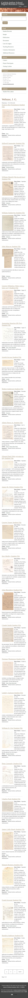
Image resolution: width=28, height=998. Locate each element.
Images (5, 34)
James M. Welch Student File (12, 487)
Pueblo (7, 925)
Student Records (7, 31)
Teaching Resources (8, 47)
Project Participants (8, 63)
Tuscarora (8, 412)
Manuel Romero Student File (12, 865)
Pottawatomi (8, 819)
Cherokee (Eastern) (10, 167)
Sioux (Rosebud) (12, 347)
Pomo (7, 683)
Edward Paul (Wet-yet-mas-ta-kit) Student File (13, 457)
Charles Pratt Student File (11, 799)
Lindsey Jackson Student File (12, 693)
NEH (18, 987)
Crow (7, 313)
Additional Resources (8, 53)
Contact (5, 60)
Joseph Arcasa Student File (11, 357)
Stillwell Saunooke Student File (13, 143)
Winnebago (8, 615)
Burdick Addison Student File (12, 935)
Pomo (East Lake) (13, 683)
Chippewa (8, 203)
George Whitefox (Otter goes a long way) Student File (13, 287)
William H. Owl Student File (12, 728)
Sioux (7, 133)
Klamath (8, 546)
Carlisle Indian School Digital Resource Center (12, 2)
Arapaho (8, 959)
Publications (6, 37)
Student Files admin (8, 91)
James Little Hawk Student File (13, 829)
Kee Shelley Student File (11, 556)
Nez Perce (8, 477)
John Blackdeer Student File (12, 590)
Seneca (7, 446)
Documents (6, 40)
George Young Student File (11, 522)
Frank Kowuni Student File (11, 900)
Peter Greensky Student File (12, 763)
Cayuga (11, 718)
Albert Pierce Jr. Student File (12, 423)
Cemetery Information (9, 50)
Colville (7, 379)
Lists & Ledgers (7, 43)
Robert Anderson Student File (12, 389)
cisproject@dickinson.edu (8, 84)
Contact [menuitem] (25, 6)
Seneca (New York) (13, 446)
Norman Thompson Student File (13, 659)
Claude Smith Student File (11, 625)
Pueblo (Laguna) (12, 925)
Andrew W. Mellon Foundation (9, 987)
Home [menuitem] (20, 6)
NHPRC (23, 987)
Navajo (7, 580)
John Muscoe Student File (11, 246)
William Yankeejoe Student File (13, 213)
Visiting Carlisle (7, 66)
